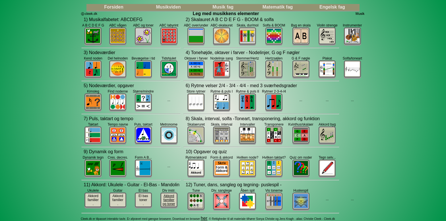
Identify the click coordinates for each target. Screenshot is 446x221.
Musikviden (168, 7)
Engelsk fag (332, 7)
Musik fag (223, 7)
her (204, 218)
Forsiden (113, 7)
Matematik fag (278, 7)
